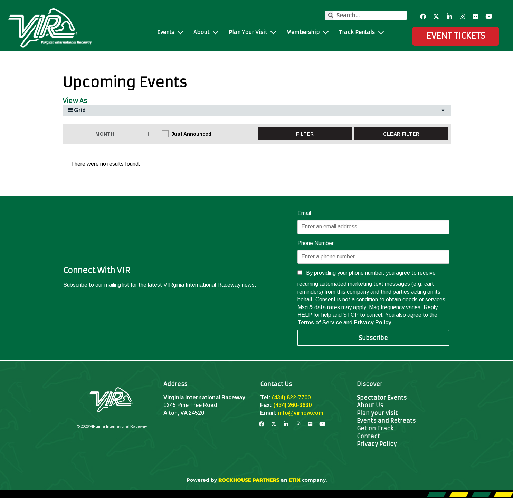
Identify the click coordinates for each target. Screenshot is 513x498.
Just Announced (191, 134)
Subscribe (373, 337)
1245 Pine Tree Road (190, 405)
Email (304, 213)
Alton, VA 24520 (183, 413)
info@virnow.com (300, 413)
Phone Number (315, 243)
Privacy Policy (372, 322)
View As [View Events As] (75, 101)
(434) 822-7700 (291, 397)
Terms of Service (319, 322)
